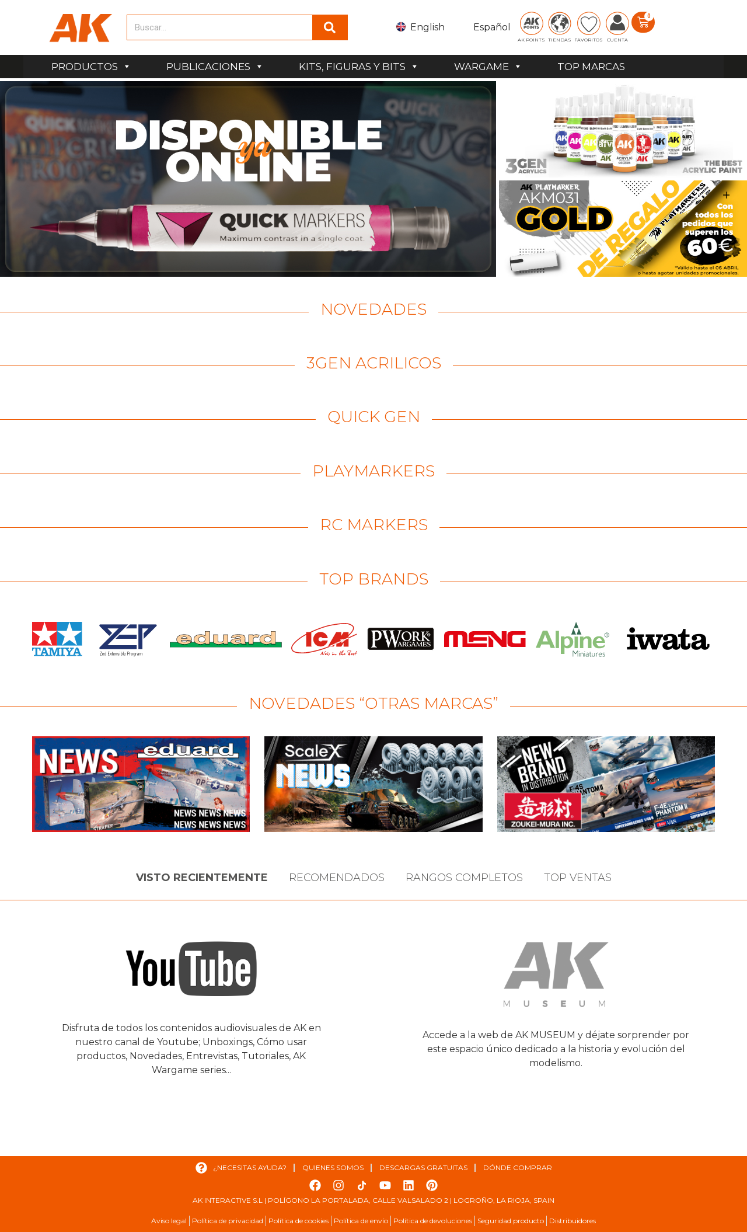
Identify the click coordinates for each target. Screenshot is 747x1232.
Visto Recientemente (202, 877)
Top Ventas (578, 877)
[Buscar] (329, 27)
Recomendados (337, 877)
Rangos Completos (464, 877)
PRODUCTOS (91, 66)
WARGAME (488, 66)
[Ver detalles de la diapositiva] (248, 179)
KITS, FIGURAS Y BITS (359, 66)
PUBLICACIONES (215, 66)
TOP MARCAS (591, 66)
